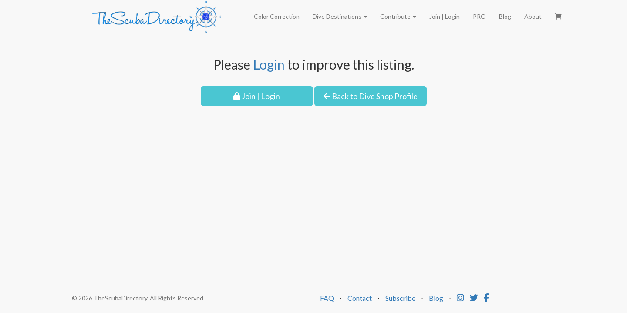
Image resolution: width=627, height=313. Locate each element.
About (533, 16)
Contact (359, 298)
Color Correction (277, 16)
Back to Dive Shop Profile (371, 96)
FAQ (327, 298)
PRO (479, 16)
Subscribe (400, 298)
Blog (505, 16)
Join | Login (444, 16)
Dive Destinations (340, 16)
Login (269, 64)
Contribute (398, 16)
